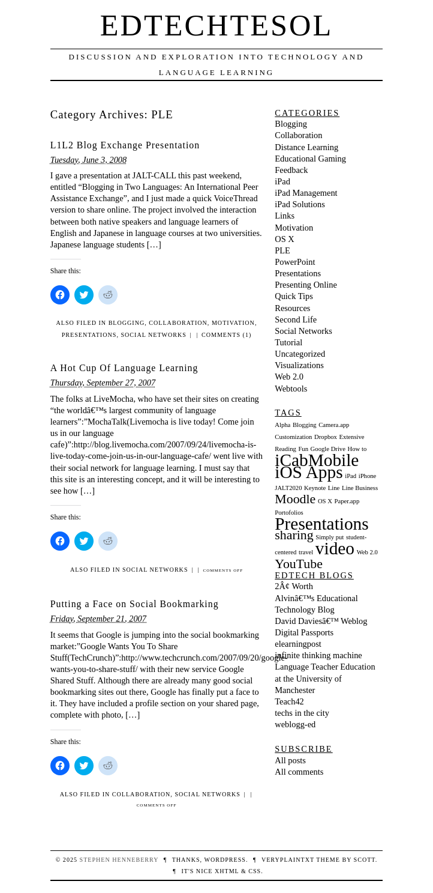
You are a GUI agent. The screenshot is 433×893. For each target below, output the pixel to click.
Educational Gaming (310, 158)
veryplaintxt (287, 859)
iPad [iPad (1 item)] (350, 476)
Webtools (291, 388)
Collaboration (178, 322)
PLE (282, 250)
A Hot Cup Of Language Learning (124, 368)
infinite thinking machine (318, 655)
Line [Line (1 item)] (334, 488)
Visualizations (299, 365)
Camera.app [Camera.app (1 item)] (333, 425)
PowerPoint (295, 262)
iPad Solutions (300, 204)
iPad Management (306, 193)
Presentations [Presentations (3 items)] (321, 523)
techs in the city (302, 713)
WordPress (224, 859)
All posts (290, 760)
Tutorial (288, 342)
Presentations (89, 334)
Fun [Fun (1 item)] (303, 449)
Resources (292, 308)
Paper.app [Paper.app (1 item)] (347, 501)
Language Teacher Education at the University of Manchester (325, 678)
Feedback (291, 170)
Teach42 (289, 701)
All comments (299, 771)
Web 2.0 (289, 376)
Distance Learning (306, 147)
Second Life (296, 319)
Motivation (233, 322)
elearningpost (298, 644)
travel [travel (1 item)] (306, 552)
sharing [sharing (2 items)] (294, 535)
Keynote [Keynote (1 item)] (315, 488)
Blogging (127, 322)
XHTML (227, 871)
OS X (284, 239)
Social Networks (154, 334)
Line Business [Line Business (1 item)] (360, 488)
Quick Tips (294, 296)
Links (284, 215)
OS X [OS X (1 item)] (325, 501)
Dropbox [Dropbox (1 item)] (325, 437)
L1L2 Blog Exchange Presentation (125, 145)
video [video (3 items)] (334, 548)
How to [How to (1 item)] (357, 449)
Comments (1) (226, 334)
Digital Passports (304, 632)
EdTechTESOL (216, 25)
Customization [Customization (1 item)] (293, 437)
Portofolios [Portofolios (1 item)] (289, 512)
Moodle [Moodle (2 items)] (295, 499)
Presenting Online (306, 284)
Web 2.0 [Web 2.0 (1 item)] (367, 552)
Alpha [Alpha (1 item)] (282, 425)
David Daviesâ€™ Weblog (321, 621)
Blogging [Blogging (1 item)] (305, 425)
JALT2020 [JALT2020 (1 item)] (288, 488)
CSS (254, 871)
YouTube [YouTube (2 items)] (299, 564)
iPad (282, 181)
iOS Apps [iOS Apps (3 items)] (308, 472)
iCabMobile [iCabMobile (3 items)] (317, 460)
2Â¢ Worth (294, 586)
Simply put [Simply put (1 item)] (329, 537)
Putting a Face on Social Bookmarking (134, 604)
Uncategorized (300, 354)
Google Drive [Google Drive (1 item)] (328, 449)
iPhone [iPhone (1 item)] (368, 476)
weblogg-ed (295, 724)
